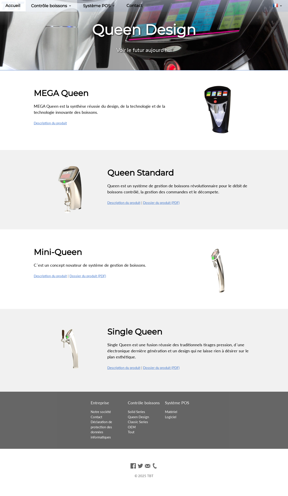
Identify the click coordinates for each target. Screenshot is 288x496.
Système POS (96, 5)
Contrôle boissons (49, 5)
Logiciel (170, 417)
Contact (134, 5)
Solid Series (136, 412)
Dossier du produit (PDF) (161, 203)
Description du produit (50, 123)
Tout (131, 432)
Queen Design (138, 417)
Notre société (101, 412)
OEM (132, 427)
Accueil (12, 5)
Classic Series (138, 422)
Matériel (171, 412)
